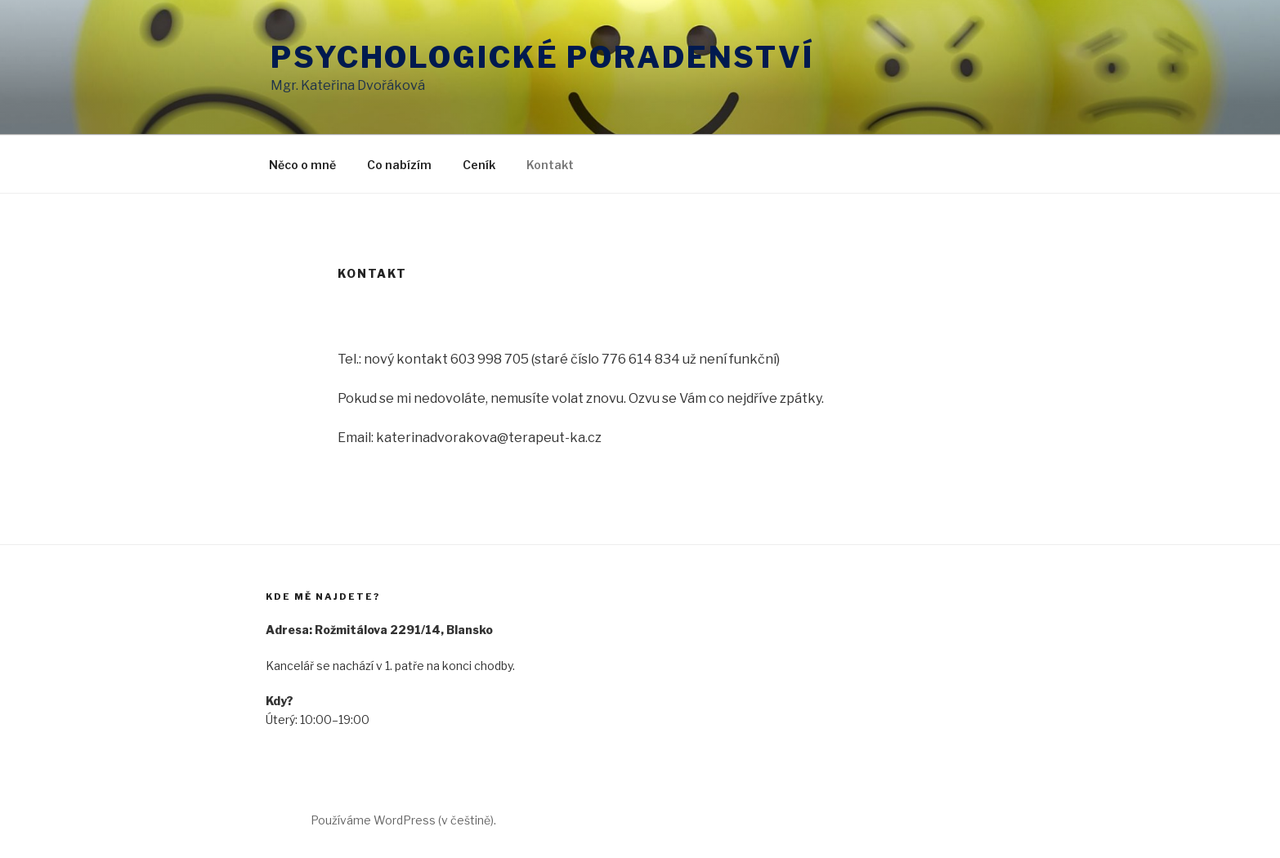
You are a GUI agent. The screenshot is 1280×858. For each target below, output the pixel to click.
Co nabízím (399, 165)
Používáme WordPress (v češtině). (403, 820)
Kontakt (550, 165)
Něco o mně (302, 165)
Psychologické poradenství (542, 57)
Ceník (479, 165)
